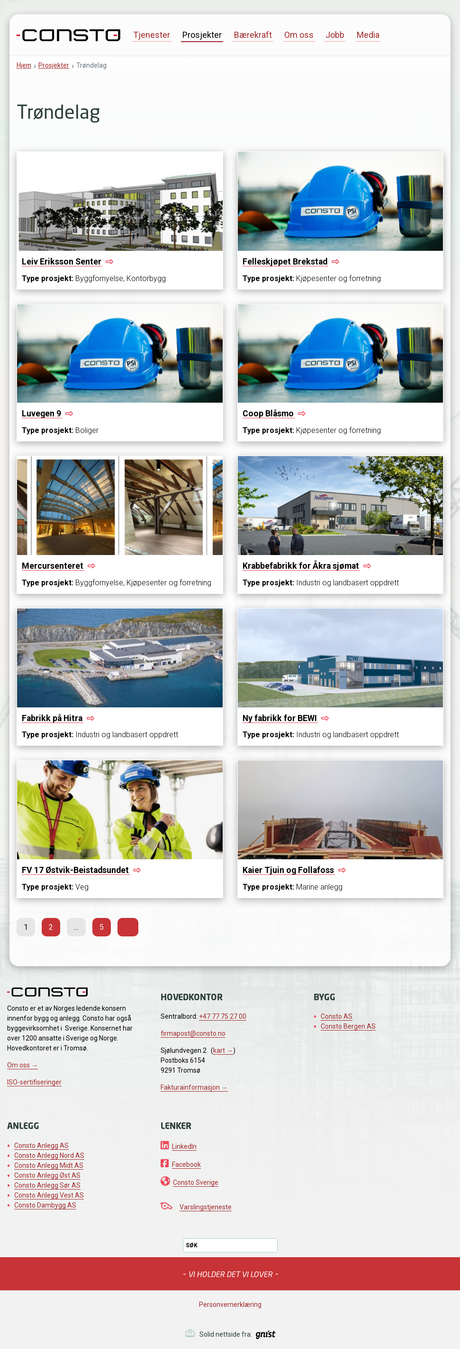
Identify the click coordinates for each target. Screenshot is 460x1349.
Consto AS (336, 1016)
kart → (223, 1050)
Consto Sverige (195, 1182)
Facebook (186, 1164)
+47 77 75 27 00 (222, 1016)
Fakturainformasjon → (194, 1087)
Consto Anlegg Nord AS (49, 1155)
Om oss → (22, 1065)
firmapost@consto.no (193, 1033)
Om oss (299, 35)
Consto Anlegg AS (41, 1145)
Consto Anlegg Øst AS (47, 1175)
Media (368, 35)
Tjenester (151, 35)
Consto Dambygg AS (45, 1205)
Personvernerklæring (230, 1304)
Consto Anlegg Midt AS (48, 1165)
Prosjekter (202, 35)
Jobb (334, 35)
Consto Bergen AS (348, 1026)
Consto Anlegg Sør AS (47, 1185)
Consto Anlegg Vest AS (49, 1195)
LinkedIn (184, 1146)
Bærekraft (253, 35)
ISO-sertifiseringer (34, 1082)
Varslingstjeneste (206, 1207)
